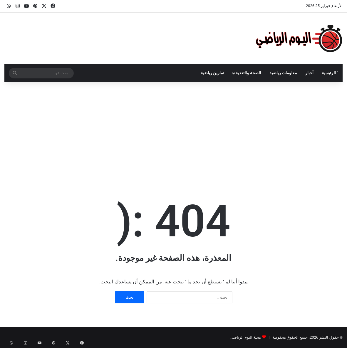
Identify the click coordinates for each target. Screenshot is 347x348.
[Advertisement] (173, 132)
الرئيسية (330, 73)
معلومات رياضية (283, 73)
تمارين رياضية (212, 73)
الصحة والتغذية (248, 73)
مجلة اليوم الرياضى (245, 337)
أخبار (309, 73)
